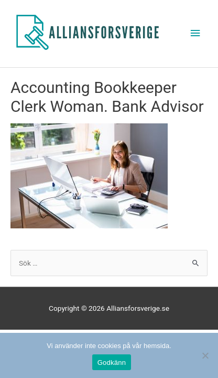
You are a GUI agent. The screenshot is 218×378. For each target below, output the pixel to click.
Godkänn (111, 362)
